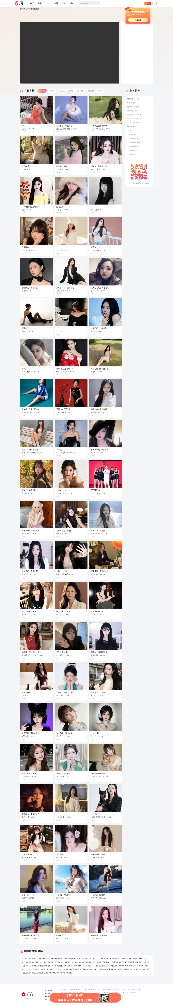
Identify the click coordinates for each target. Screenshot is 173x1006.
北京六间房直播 (132, 119)
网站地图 (47, 996)
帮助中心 (47, 1000)
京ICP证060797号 (75, 989)
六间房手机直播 (132, 138)
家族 (71, 4)
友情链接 (47, 993)
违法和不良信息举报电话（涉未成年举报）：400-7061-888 (78, 999)
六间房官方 (131, 131)
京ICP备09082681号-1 (90, 989)
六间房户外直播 (132, 146)
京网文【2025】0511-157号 (109, 989)
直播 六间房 (131, 103)
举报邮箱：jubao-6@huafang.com (111, 995)
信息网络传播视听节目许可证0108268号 (73, 992)
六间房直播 (131, 150)
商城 (56, 4)
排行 (48, 3)
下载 (63, 3)
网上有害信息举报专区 (129, 992)
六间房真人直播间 (133, 107)
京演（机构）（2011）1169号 (131, 989)
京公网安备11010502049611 (109, 992)
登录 (147, 3)
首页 (32, 4)
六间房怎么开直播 (133, 99)
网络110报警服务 (66, 995)
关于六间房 (48, 990)
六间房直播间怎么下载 (135, 123)
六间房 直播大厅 (132, 154)
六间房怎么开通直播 (134, 115)
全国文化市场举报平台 (90, 995)
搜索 (99, 3)
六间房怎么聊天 (132, 111)
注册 (155, 3)
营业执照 (63, 989)
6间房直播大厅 (132, 127)
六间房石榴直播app (133, 142)
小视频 (40, 4)
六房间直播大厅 (132, 134)
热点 (25, 9)
